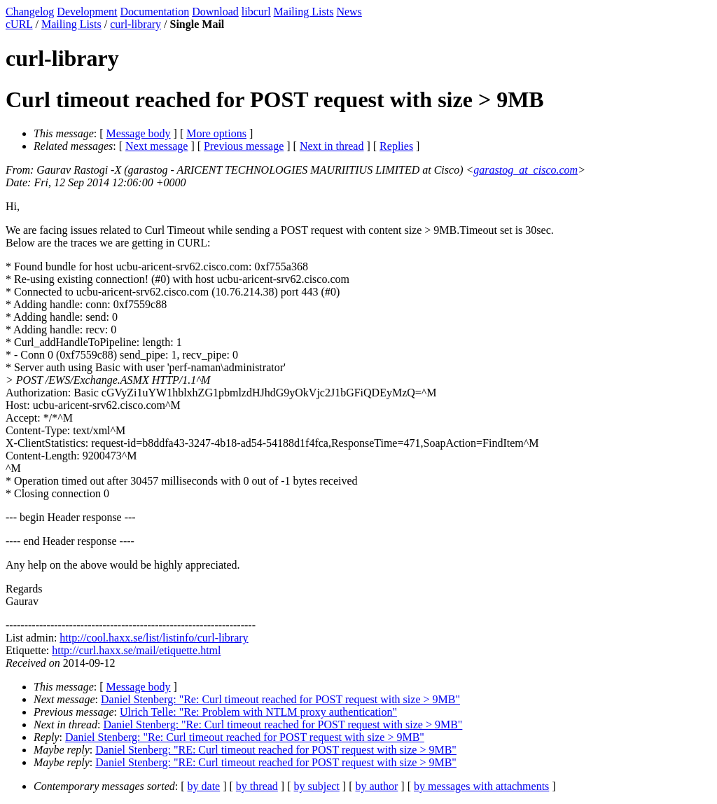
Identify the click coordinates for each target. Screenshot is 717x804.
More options (216, 133)
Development (87, 12)
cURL (19, 24)
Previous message (244, 146)
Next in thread (332, 146)
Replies (396, 146)
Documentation (155, 12)
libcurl (256, 12)
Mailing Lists (304, 12)
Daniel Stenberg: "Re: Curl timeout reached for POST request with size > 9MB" (280, 699)
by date (204, 786)
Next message (156, 146)
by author (376, 786)
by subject (317, 786)
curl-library (135, 24)
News (348, 12)
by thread (257, 786)
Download (215, 12)
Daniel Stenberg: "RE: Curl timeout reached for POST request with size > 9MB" (276, 750)
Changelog (30, 12)
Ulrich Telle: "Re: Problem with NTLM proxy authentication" (258, 712)
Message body (138, 133)
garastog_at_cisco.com (525, 170)
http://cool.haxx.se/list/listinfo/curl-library (154, 638)
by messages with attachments (481, 786)
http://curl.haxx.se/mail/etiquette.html (136, 650)
